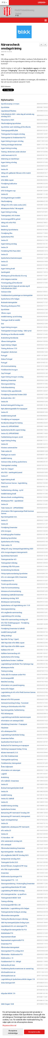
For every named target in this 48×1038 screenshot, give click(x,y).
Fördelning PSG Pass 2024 (10, 251)
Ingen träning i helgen (9, 345)
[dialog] (24, 1022)
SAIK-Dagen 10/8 (7, 1004)
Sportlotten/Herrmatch (9, 556)
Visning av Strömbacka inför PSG (13, 706)
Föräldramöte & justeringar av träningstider (17, 295)
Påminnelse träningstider (10, 915)
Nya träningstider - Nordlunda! (12, 852)
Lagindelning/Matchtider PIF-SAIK (13, 887)
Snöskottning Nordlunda (10, 570)
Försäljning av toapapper (10, 419)
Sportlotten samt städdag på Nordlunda (16, 127)
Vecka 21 (4, 265)
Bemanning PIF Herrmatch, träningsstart (15, 816)
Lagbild (4, 774)
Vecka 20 (4, 524)
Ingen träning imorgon (9, 327)
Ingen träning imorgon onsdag (12, 377)
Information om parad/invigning (12, 685)
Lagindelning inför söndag (11, 616)
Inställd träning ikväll (8, 416)
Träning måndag (7, 901)
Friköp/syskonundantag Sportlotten (14, 573)
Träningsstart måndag (9, 563)
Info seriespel (6, 845)
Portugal (4, 356)
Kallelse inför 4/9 (7, 650)
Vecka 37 (4, 166)
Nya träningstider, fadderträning (12, 710)
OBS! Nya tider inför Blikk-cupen (12, 643)
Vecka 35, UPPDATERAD (10, 426)
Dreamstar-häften (7, 738)
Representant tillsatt (8, 937)
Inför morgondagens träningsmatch (14, 552)
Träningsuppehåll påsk (9, 130)
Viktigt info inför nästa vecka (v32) (13, 205)
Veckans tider (6, 292)
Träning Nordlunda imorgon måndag (14, 919)
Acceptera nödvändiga (13, 1032)
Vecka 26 (4, 226)
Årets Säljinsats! (7, 767)
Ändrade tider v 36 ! (8, 398)
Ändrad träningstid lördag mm (12, 405)
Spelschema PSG (7, 237)
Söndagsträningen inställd (10, 198)
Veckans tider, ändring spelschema (14, 462)
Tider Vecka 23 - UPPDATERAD (12, 508)
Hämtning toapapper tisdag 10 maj (14, 749)
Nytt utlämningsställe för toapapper (14, 409)
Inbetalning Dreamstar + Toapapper (14, 724)
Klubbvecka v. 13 (7, 958)
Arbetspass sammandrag (10, 602)
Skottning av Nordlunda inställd (12, 334)
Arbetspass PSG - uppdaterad (12, 501)
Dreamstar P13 (6, 944)
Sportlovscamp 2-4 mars (10, 104)
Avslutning (5, 777)
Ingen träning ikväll (8, 269)
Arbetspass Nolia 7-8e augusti (12, 208)
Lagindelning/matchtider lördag (12, 735)
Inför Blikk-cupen (7, 180)
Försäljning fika (6, 233)
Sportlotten (5, 107)
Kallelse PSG (5, 696)
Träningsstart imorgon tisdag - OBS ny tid (16, 331)
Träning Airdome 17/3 (9, 348)
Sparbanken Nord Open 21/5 (11, 742)
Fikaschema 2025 (7, 120)
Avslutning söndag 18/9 (10, 598)
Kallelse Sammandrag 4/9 (10, 653)
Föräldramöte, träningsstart (11, 763)
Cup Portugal (5, 373)
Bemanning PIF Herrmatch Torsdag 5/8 (15, 813)
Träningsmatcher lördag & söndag (13, 912)
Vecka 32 (4, 802)
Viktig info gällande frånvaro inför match (16, 173)
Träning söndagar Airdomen (11, 145)
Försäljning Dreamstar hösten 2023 (14, 394)
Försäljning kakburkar (9, 184)
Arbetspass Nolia (7, 667)
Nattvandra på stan (8, 965)
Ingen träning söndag (9, 162)
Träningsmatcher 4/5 (8, 559)
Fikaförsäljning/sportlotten (11, 123)
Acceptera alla (34, 1032)
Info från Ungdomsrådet (10, 869)
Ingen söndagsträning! (9, 820)
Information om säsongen (10, 770)
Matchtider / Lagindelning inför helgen (15, 908)
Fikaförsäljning (6, 201)
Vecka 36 (4, 169)
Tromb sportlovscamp (9, 584)
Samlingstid (5, 272)
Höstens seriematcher (9, 448)
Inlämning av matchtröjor (10, 159)
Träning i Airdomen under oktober (13, 152)
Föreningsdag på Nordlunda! (11, 283)
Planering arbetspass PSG (10, 306)
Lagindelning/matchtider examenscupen (16, 717)
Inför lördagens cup (8, 191)
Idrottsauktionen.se (8, 972)
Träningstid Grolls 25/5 (9, 862)
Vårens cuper (6, 313)
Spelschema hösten (8, 809)
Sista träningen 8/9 (8, 983)
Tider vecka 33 (6, 451)
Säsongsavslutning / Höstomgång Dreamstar (18, 884)
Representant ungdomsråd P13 (12, 940)
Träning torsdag (7, 671)
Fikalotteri (4, 728)
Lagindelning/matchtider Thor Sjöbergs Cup (17, 664)
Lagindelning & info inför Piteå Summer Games (18, 692)
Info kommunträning (8, 366)
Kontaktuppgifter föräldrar (10, 535)
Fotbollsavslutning (8, 387)
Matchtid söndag (7, 682)
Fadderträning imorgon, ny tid (12, 437)
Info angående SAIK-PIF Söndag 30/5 (14, 855)
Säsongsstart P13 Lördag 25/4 (12, 951)
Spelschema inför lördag (10, 542)
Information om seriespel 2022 (12, 721)
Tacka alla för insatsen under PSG (13, 675)
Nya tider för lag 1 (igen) (10, 639)
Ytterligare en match (8, 455)
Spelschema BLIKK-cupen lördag (13, 430)
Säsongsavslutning (8, 384)
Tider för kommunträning (10, 588)
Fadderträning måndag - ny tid (12, 490)
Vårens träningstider (8, 341)
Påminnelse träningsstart (10, 947)
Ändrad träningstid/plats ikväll (12, 788)
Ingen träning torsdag (9, 148)
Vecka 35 (4, 176)
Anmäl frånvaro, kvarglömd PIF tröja (14, 866)
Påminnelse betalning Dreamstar (13, 848)
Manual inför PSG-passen (10, 699)
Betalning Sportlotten (9, 538)
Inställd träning (6, 458)
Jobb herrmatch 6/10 (9, 155)
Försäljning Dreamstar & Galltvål (13, 629)
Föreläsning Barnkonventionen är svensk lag (17, 969)
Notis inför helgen (7, 689)
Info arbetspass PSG (8, 731)
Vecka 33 (4, 194)
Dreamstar (5, 873)
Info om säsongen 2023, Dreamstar (14, 577)
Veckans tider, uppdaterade (11, 391)
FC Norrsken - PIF (7, 837)
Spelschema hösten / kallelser (12, 660)
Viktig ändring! (6, 636)
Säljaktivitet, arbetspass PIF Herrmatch (15, 827)
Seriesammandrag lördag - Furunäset (14, 703)
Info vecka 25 (6, 830)
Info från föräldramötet (9, 756)
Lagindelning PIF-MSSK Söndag (12, 891)
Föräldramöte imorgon (9, 370)
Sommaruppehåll (7, 678)
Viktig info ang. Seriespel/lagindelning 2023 (17, 549)
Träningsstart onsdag (9, 465)
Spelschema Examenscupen (11, 258)
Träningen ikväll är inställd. (10, 320)
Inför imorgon (6, 531)
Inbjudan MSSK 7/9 (8, 993)
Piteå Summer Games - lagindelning (14, 483)
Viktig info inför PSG (8, 223)
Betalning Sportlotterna (9, 230)
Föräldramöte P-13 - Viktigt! (11, 961)
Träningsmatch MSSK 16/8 (11, 898)
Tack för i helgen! (7, 469)
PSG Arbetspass (7, 714)
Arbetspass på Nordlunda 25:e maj (14, 276)
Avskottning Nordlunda (9, 338)
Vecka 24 (4, 247)
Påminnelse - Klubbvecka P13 (12, 954)
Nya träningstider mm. (9, 517)
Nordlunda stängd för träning (12, 423)
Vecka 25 (4, 240)
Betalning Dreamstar (8, 380)
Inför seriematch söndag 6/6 (11, 841)
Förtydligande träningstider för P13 (14, 930)
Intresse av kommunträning (11, 591)
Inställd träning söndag (9, 806)
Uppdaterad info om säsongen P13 (14, 926)
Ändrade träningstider (9, 302)
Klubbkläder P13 (7, 933)
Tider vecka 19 (6, 545)
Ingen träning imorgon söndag (12, 141)
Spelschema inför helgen (10, 299)
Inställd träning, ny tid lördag (11, 317)
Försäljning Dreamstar (9, 527)
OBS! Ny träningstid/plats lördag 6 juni (15, 923)
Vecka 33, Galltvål (7, 799)
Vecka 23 (4, 254)
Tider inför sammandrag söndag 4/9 (14, 620)
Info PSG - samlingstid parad (11, 472)
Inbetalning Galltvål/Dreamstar (12, 595)
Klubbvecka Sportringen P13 (11, 876)
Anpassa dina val (9, 1025)
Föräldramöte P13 (7, 581)
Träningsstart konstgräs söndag (13, 134)
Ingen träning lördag (8, 441)
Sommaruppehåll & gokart (10, 219)
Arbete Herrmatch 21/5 (9, 752)
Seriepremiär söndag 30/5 (10, 859)
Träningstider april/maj (9, 760)
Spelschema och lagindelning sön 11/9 (15, 605)
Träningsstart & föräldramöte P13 (13, 138)
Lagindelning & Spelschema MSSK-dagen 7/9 (18, 979)
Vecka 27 (4, 476)
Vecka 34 (4, 187)
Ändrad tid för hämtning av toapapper (15, 745)
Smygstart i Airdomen (9, 352)
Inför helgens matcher (9, 279)
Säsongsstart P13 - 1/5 (9, 880)
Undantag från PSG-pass (10, 566)
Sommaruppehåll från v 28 (10, 905)
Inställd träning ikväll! (8, 632)
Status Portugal (6, 359)
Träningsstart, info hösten (10, 215)
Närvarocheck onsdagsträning (12, 497)
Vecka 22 (4, 262)
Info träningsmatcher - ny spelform (13, 894)
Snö (2, 324)
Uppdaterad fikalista (8, 111)
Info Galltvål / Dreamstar (10, 781)
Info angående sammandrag (11, 612)
